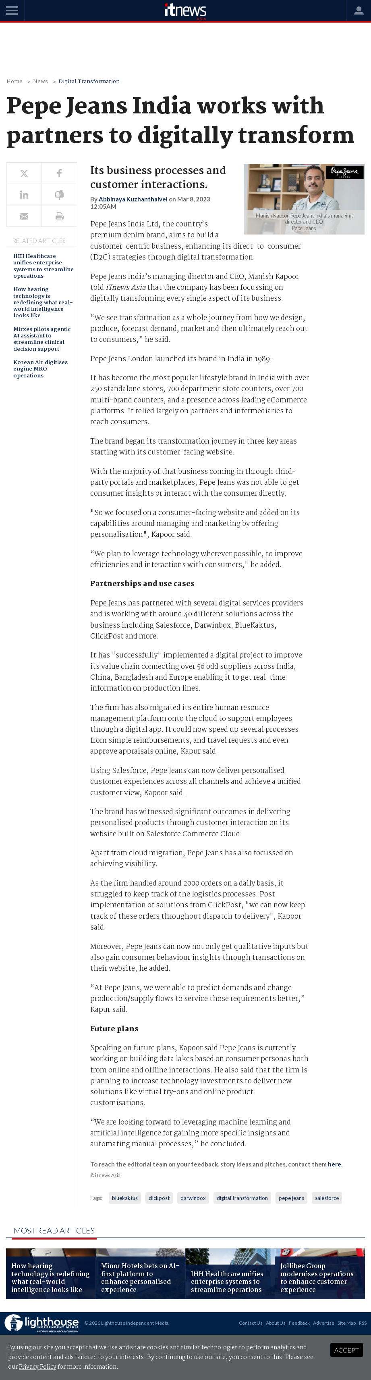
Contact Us (251, 1323)
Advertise (323, 1323)
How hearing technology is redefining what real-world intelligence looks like (43, 303)
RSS (363, 1323)
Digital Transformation (89, 81)
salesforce (327, 1198)
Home (14, 81)
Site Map (347, 1323)
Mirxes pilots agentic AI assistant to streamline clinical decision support (41, 340)
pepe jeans (291, 1198)
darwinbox (193, 1198)
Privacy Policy (37, 1367)
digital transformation (242, 1198)
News (40, 81)
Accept (346, 1350)
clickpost (159, 1198)
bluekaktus (125, 1198)
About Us (276, 1323)
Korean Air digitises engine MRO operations (40, 369)
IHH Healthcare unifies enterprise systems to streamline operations (43, 267)
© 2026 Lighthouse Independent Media (126, 1323)
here (334, 1164)
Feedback (299, 1323)
